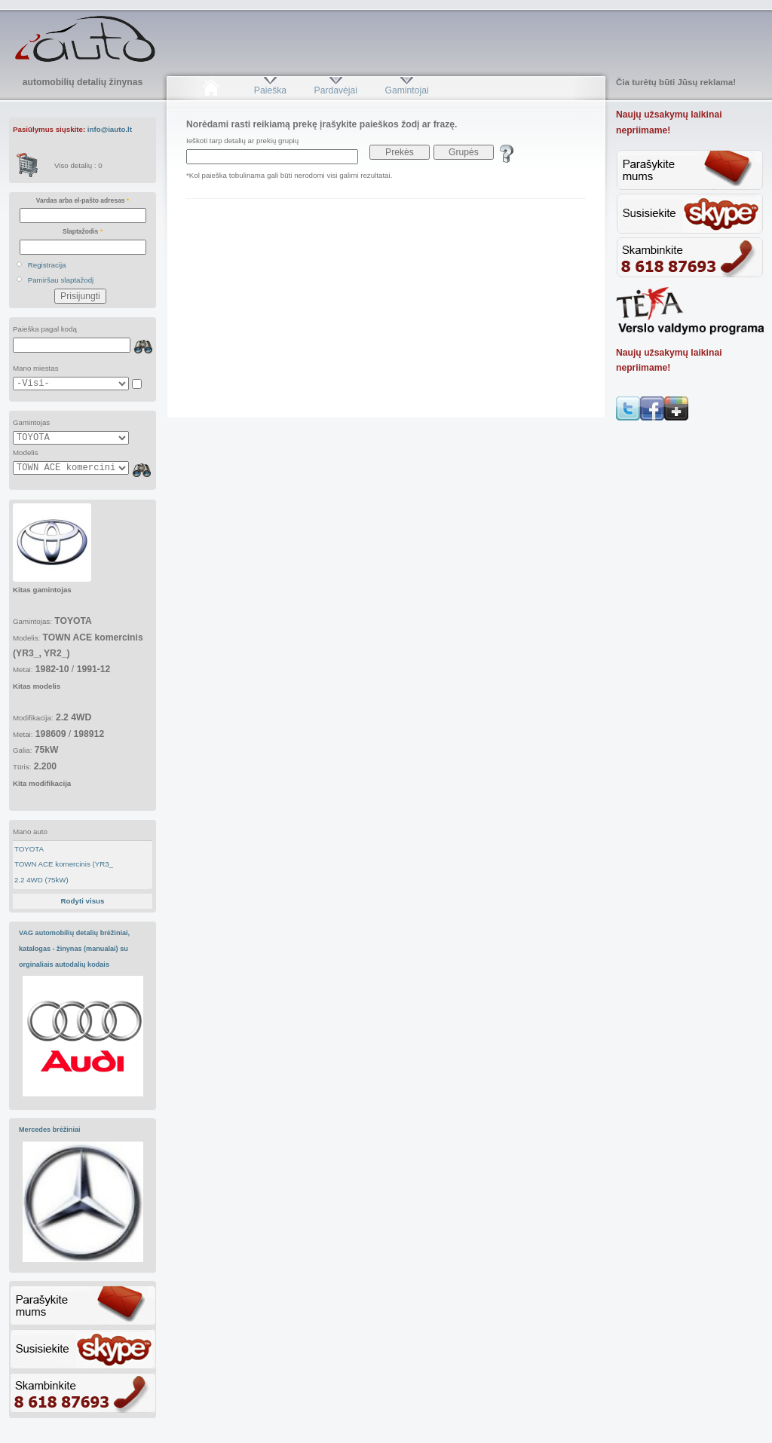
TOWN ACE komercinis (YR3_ (63, 864)
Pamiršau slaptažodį (61, 280)
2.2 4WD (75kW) (41, 880)
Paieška (270, 90)
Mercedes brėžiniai (50, 1129)
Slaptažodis (83, 231)
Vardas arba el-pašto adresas (82, 200)
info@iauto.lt (109, 129)
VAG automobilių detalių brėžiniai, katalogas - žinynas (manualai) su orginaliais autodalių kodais (74, 948)
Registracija (47, 265)
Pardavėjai (335, 90)
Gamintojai (406, 90)
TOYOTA (29, 849)
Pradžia (210, 90)
